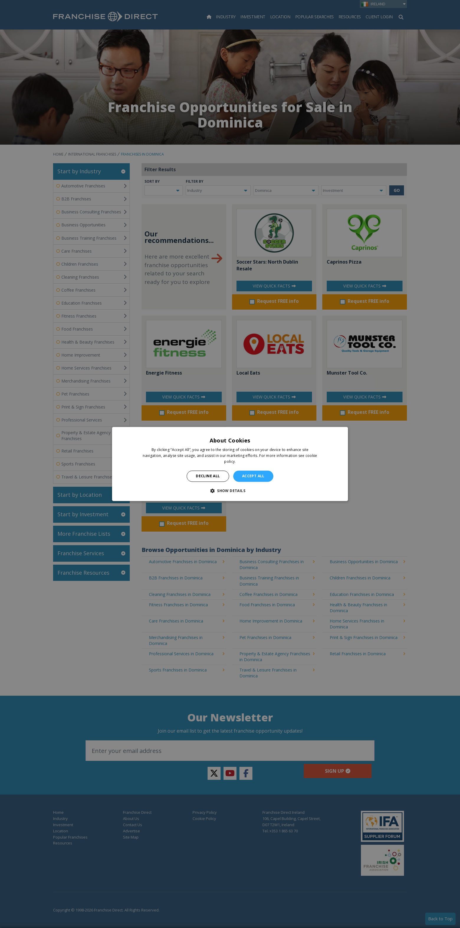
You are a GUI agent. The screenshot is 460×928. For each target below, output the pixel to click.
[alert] (230, 464)
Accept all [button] (253, 475)
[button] (230, 491)
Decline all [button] (208, 475)
